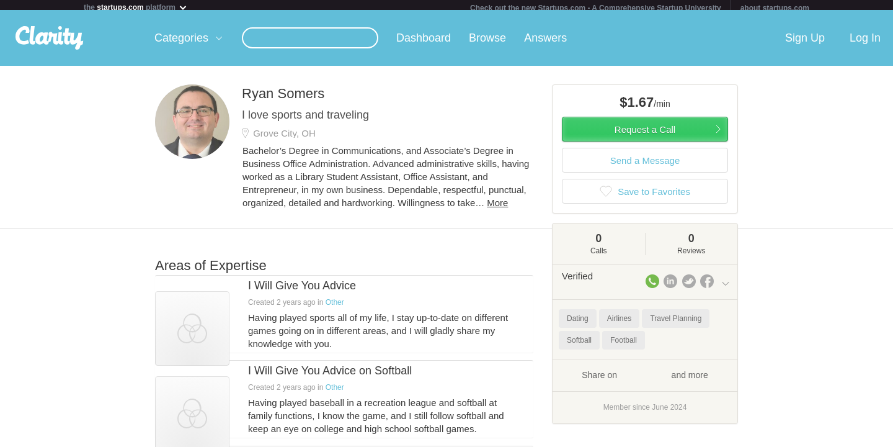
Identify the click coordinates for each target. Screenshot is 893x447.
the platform (136, 7)
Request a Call (645, 134)
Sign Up (805, 43)
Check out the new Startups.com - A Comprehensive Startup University (595, 8)
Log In (865, 43)
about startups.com (774, 8)
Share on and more (645, 379)
